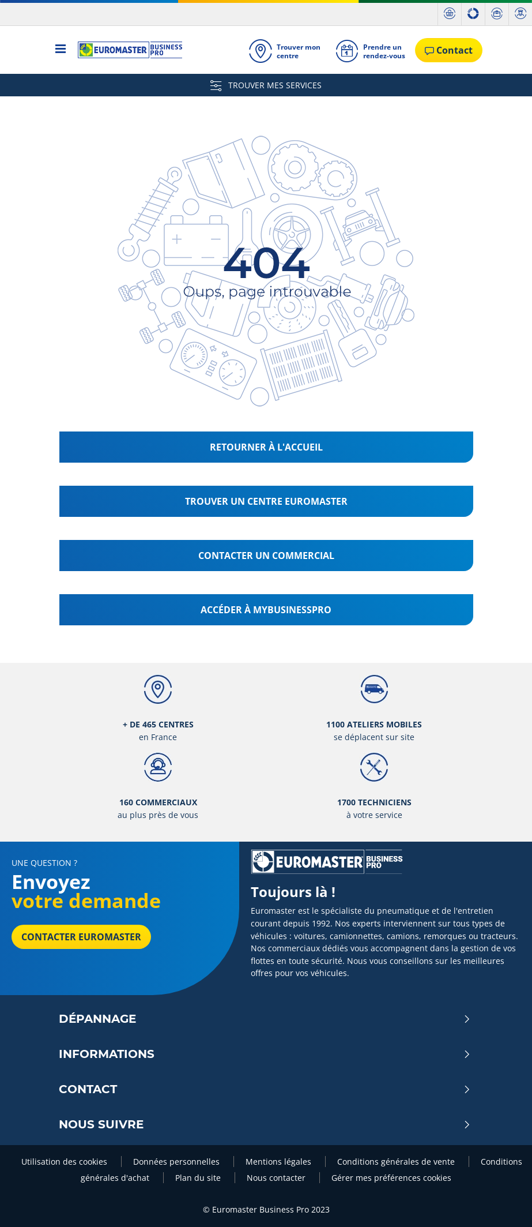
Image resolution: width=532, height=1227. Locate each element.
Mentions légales (280, 1161)
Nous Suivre (265, 1124)
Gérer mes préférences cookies (391, 1177)
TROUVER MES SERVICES (266, 85)
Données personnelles (177, 1161)
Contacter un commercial (266, 555)
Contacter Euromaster (81, 936)
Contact (265, 1089)
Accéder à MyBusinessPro (266, 609)
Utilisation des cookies (65, 1161)
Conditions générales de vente (397, 1161)
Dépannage (265, 1019)
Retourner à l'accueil (266, 447)
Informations (265, 1054)
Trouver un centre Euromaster (266, 501)
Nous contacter (277, 1177)
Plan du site (199, 1177)
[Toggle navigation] (60, 49)
